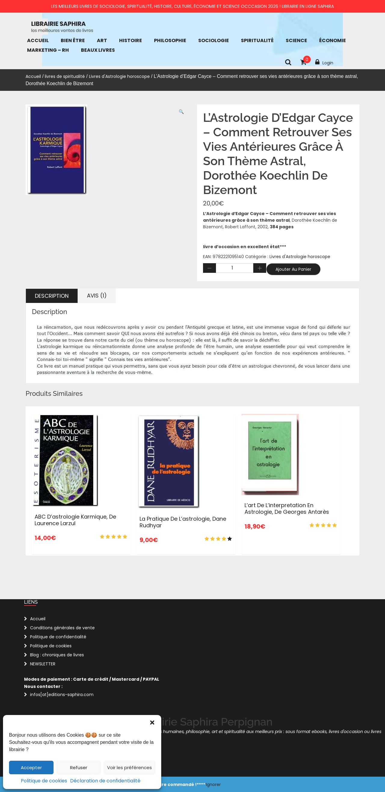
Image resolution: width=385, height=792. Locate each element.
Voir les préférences (129, 767)
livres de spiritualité (65, 76)
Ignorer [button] (213, 784)
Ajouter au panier (293, 269)
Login (324, 62)
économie (332, 40)
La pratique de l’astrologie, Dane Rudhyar (183, 522)
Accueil (38, 40)
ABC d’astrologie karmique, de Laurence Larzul (75, 520)
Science (296, 40)
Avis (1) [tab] (97, 295)
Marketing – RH (48, 50)
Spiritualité (257, 40)
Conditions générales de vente (62, 628)
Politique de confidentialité (58, 637)
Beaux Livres (98, 50)
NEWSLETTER (42, 664)
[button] (152, 723)
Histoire (130, 40)
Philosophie (170, 40)
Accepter (31, 767)
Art (102, 40)
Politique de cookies (44, 780)
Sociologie (213, 40)
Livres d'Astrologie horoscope (119, 76)
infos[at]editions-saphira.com (62, 695)
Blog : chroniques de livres (57, 655)
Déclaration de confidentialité (105, 780)
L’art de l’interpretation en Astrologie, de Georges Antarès (287, 508)
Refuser (78, 767)
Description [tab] (52, 296)
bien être (73, 40)
